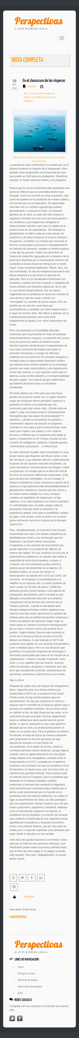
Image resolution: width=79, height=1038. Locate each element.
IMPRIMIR (29, 897)
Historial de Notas (28, 980)
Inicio (21, 967)
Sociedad (31, 86)
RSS (20, 993)
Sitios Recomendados (30, 986)
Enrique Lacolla (26, 973)
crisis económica (37, 93)
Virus (26, 93)
